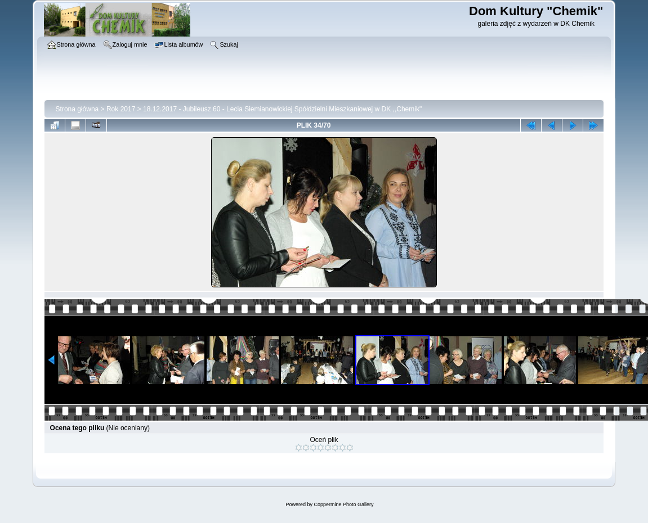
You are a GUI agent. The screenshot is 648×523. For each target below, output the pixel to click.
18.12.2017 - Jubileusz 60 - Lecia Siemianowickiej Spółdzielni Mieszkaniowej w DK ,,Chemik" (282, 109)
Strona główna (77, 109)
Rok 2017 (120, 109)
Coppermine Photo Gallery (343, 504)
